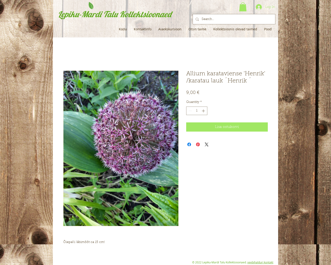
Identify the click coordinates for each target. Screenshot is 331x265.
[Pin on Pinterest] (198, 144)
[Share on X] (206, 144)
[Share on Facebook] (189, 144)
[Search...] (233, 19)
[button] (243, 6)
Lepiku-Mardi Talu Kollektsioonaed (114, 14)
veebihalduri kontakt (260, 262)
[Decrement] (190, 111)
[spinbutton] (197, 111)
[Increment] (204, 111)
